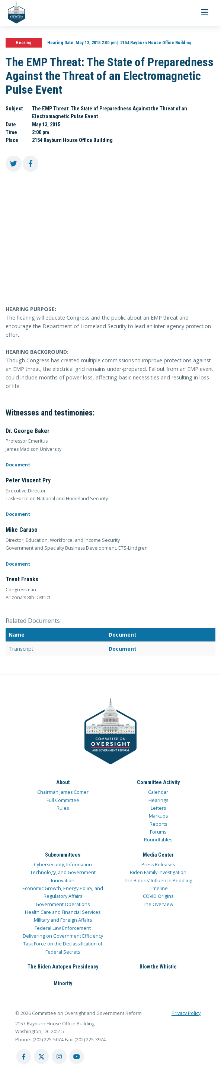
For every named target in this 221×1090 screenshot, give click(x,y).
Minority (63, 983)
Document (18, 465)
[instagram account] (59, 1056)
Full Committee (63, 800)
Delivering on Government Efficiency (63, 936)
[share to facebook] (31, 164)
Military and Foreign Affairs (63, 920)
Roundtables (158, 840)
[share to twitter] (14, 164)
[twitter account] (41, 1056)
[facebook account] (23, 1056)
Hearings (158, 800)
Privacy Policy (186, 1013)
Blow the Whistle (158, 967)
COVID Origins (158, 896)
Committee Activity (158, 782)
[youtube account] (76, 1056)
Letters (158, 808)
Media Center (158, 855)
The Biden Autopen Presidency (63, 967)
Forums (158, 832)
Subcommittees (62, 855)
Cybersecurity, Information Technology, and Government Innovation (63, 872)
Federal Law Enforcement (63, 928)
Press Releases (158, 864)
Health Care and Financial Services (62, 912)
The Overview (158, 904)
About (63, 782)
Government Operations (63, 904)
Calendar (158, 792)
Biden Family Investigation (158, 872)
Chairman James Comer (63, 792)
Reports (158, 824)
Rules (63, 808)
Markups (158, 816)
